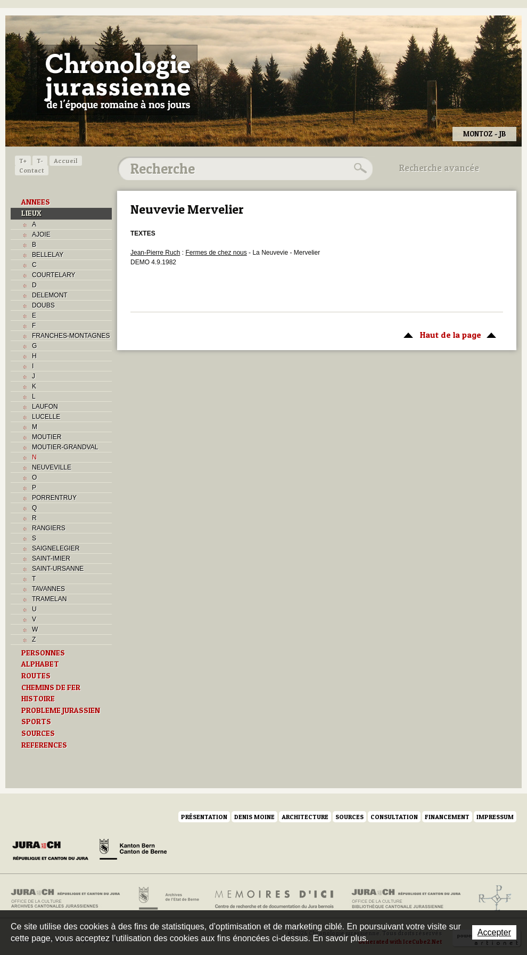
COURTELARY (54, 275)
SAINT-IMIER (51, 558)
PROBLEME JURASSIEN (60, 710)
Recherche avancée (439, 168)
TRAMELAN (49, 599)
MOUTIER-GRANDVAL (65, 447)
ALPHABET (40, 664)
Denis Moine (254, 817)
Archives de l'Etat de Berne (168, 898)
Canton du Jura (53, 851)
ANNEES (35, 202)
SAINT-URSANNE (58, 568)
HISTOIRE (38, 698)
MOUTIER (46, 437)
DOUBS (43, 305)
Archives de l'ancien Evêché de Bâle (492, 898)
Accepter (494, 932)
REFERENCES (44, 745)
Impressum (495, 817)
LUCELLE (46, 416)
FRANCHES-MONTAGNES (71, 335)
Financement (447, 817)
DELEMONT (50, 295)
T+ (23, 161)
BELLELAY (47, 254)
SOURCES (38, 733)
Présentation (204, 817)
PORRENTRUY (54, 497)
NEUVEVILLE (51, 467)
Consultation (394, 817)
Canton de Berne (133, 851)
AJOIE (41, 234)
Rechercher (358, 168)
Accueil (66, 161)
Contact (31, 170)
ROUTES (36, 676)
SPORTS (36, 721)
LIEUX (31, 213)
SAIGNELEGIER (55, 548)
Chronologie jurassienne (117, 80)
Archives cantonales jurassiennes (69, 898)
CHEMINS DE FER (50, 687)
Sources (349, 817)
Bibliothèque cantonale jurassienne (406, 898)
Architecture (305, 817)
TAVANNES (48, 589)
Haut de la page (448, 334)
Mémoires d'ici (275, 898)
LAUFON (45, 406)
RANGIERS (48, 528)
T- (40, 161)
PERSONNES (43, 653)
